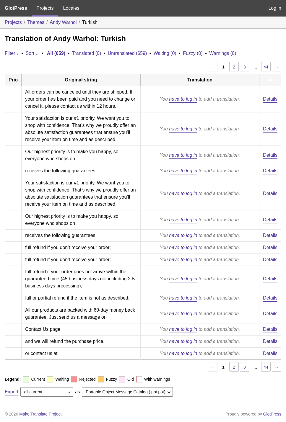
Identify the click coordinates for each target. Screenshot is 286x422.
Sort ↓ (32, 53)
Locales (71, 8)
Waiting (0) (165, 53)
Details (270, 99)
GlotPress (16, 8)
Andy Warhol (63, 22)
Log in (274, 8)
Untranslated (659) (127, 53)
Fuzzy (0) (193, 53)
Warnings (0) (222, 53)
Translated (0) (86, 53)
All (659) (56, 53)
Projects (45, 8)
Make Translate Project (40, 414)
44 (266, 67)
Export (11, 391)
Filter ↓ (12, 53)
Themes (35, 22)
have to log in (183, 99)
